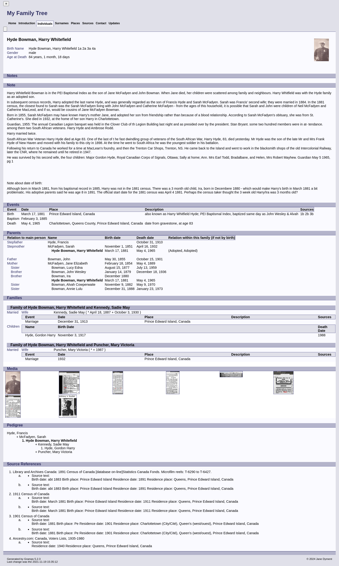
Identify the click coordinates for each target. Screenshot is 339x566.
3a (89, 48)
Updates (114, 23)
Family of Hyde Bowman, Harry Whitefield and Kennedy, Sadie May (70, 307)
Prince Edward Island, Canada (72, 214)
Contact (101, 23)
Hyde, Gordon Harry (40, 335)
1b (302, 214)
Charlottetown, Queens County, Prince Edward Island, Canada (96, 223)
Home (12, 23)
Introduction (27, 23)
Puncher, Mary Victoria (71, 350)
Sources (87, 23)
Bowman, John (59, 259)
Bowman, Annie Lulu (67, 289)
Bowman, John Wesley (69, 272)
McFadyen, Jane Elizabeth (68, 263)
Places (75, 23)
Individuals (45, 23)
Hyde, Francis (58, 242)
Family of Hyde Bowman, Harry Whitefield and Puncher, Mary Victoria (72, 345)
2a (84, 48)
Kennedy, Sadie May (69, 312)
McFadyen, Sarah (61, 246)
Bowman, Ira (61, 276)
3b (312, 214)
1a (79, 48)
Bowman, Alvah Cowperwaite (73, 284)
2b (307, 214)
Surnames (62, 23)
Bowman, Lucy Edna (67, 267)
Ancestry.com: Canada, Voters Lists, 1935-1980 (48, 538)
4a (94, 48)
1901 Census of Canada (31, 516)
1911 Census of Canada (31, 494)
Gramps (29, 559)
